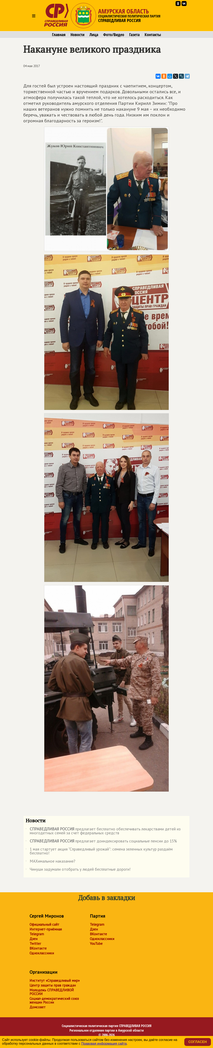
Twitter (35, 943)
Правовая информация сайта (104, 1043)
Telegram (37, 934)
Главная (59, 34)
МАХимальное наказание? (50, 862)
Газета (134, 34)
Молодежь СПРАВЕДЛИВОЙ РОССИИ (52, 992)
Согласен (197, 1042)
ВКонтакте (38, 948)
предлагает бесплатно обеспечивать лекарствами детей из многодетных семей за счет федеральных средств (103, 831)
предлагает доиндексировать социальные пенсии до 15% (101, 842)
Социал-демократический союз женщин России (54, 1000)
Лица (93, 34)
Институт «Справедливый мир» (55, 980)
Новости (77, 34)
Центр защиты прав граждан (53, 985)
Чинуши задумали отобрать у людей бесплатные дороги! (78, 870)
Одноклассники (42, 953)
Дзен (33, 939)
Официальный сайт (44, 924)
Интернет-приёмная (46, 929)
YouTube (96, 943)
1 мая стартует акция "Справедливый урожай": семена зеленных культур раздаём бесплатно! (99, 851)
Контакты (153, 34)
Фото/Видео (113, 34)
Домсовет (38, 1007)
